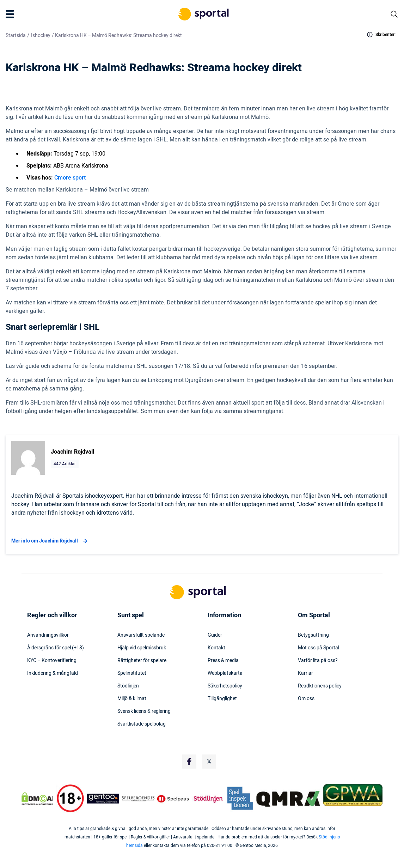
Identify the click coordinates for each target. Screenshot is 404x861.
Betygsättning (313, 635)
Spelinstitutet (131, 673)
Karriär (305, 673)
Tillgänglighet (222, 698)
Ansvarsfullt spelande (141, 635)
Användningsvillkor (48, 635)
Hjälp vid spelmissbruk (141, 647)
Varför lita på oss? (318, 660)
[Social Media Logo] (189, 761)
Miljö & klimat (131, 698)
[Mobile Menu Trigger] (11, 14)
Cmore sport (70, 178)
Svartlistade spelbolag (141, 724)
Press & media (223, 660)
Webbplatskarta (225, 673)
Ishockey (40, 35)
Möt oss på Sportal (318, 647)
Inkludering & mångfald (52, 673)
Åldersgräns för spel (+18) (55, 647)
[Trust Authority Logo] (103, 798)
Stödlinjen (128, 686)
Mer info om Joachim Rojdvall (50, 541)
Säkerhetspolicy (225, 686)
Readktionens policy (320, 686)
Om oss (306, 698)
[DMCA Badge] (37, 798)
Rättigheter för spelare (141, 660)
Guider (215, 635)
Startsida (16, 35)
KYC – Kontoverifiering (51, 660)
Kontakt (216, 647)
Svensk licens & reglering (144, 711)
